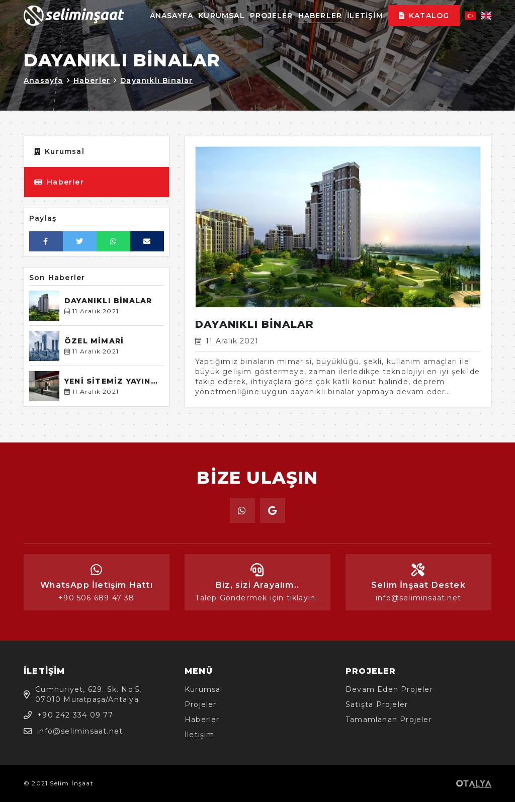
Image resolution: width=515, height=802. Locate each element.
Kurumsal (221, 15)
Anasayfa (172, 15)
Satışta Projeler (377, 704)
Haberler (320, 15)
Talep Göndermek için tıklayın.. (257, 597)
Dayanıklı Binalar (156, 80)
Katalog (424, 15)
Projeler (271, 15)
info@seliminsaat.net (418, 597)
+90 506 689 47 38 (96, 597)
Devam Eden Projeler (389, 689)
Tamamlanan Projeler (389, 719)
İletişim (365, 15)
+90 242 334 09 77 (75, 715)
